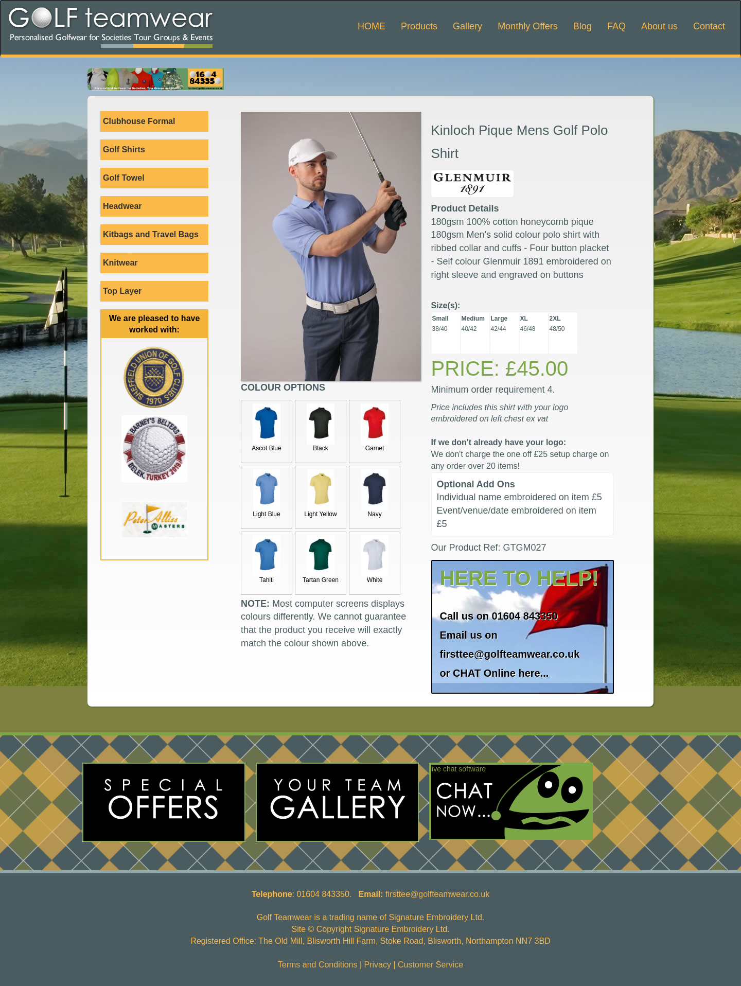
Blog (582, 26)
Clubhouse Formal (155, 121)
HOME (371, 26)
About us (659, 26)
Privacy (377, 964)
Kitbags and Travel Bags (155, 234)
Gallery (467, 26)
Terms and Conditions (318, 964)
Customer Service (430, 964)
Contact (709, 26)
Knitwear (155, 263)
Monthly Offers (528, 26)
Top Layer (155, 291)
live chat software (458, 769)
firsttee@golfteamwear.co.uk (510, 654)
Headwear (122, 206)
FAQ (616, 26)
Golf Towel (124, 177)
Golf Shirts (155, 149)
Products (419, 26)
